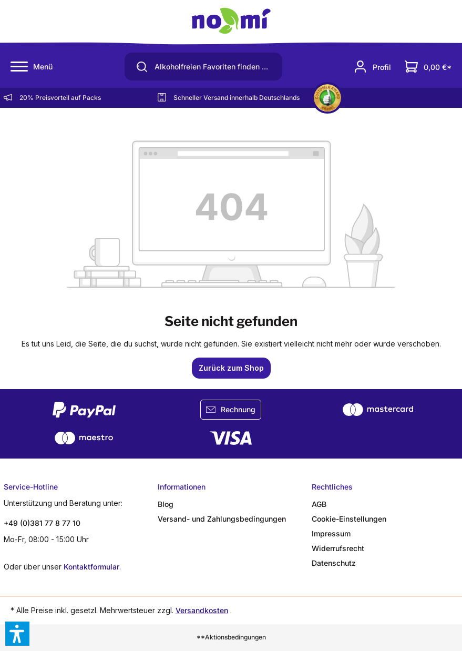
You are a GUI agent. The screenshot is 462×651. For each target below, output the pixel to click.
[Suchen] (138, 66)
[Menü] (31, 66)
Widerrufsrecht (338, 548)
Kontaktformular (91, 566)
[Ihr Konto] (372, 66)
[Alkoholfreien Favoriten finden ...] (216, 67)
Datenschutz (334, 562)
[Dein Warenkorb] (428, 66)
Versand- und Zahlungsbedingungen (222, 518)
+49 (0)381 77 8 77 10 (42, 522)
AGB (319, 504)
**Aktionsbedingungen (231, 637)
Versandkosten (202, 610)
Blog (165, 504)
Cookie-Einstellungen (349, 518)
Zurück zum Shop (231, 367)
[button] (17, 634)
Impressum (331, 533)
